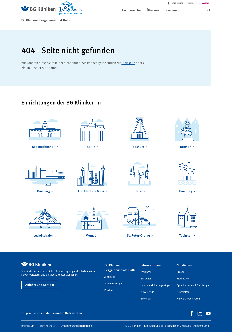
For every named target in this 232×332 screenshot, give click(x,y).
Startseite (128, 63)
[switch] (209, 10)
